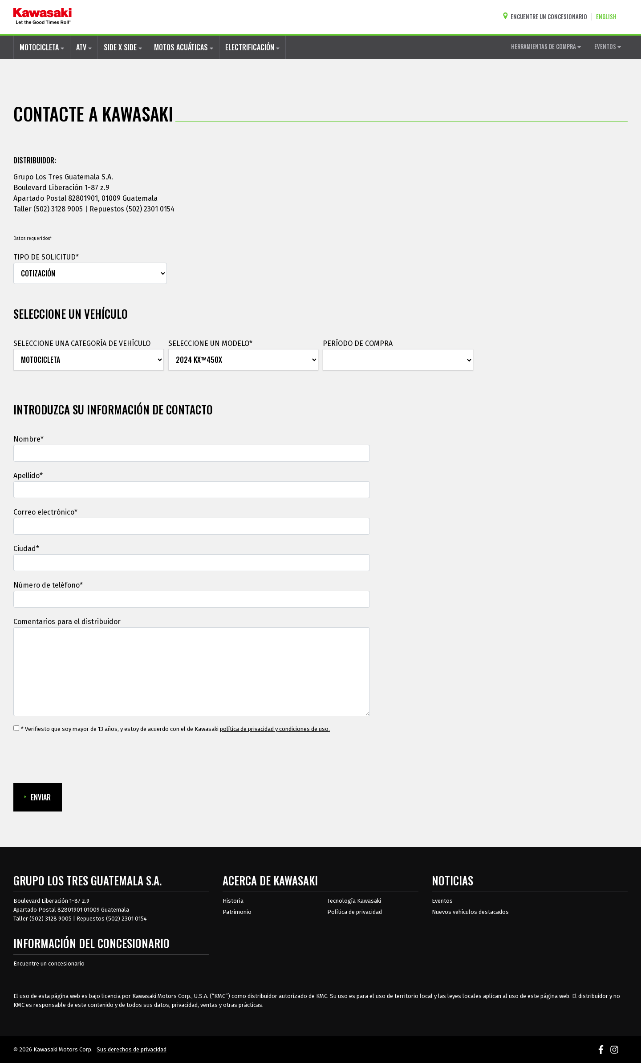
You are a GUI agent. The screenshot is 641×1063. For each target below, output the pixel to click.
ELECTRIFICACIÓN (252, 47)
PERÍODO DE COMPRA (358, 343)
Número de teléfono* (48, 585)
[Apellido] (191, 489)
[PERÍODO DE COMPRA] (398, 360)
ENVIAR (37, 797)
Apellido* (28, 475)
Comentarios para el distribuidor (67, 621)
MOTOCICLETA (42, 47)
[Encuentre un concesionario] (547, 16)
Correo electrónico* (45, 512)
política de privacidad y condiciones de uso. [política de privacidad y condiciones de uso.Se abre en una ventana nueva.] (275, 729)
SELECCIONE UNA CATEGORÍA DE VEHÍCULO (81, 343)
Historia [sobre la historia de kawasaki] (233, 900)
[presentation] (81, 758)
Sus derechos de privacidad (131, 1049)
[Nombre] (191, 453)
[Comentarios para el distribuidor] (191, 671)
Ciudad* (26, 548)
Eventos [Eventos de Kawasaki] (442, 900)
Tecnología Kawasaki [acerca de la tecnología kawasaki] (354, 900)
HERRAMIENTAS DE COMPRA (546, 46)
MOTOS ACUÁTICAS (183, 47)
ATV (84, 47)
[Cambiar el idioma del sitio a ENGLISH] (608, 16)
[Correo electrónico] (191, 526)
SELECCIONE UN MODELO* (210, 343)
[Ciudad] (191, 562)
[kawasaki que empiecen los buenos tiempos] (42, 17)
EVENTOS (607, 46)
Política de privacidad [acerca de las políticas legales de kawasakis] (354, 912)
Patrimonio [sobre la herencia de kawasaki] (237, 912)
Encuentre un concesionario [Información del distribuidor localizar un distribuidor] (49, 963)
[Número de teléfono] (191, 599)
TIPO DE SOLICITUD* (46, 257)
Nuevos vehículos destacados (470, 912)
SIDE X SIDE (123, 47)
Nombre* (28, 439)
